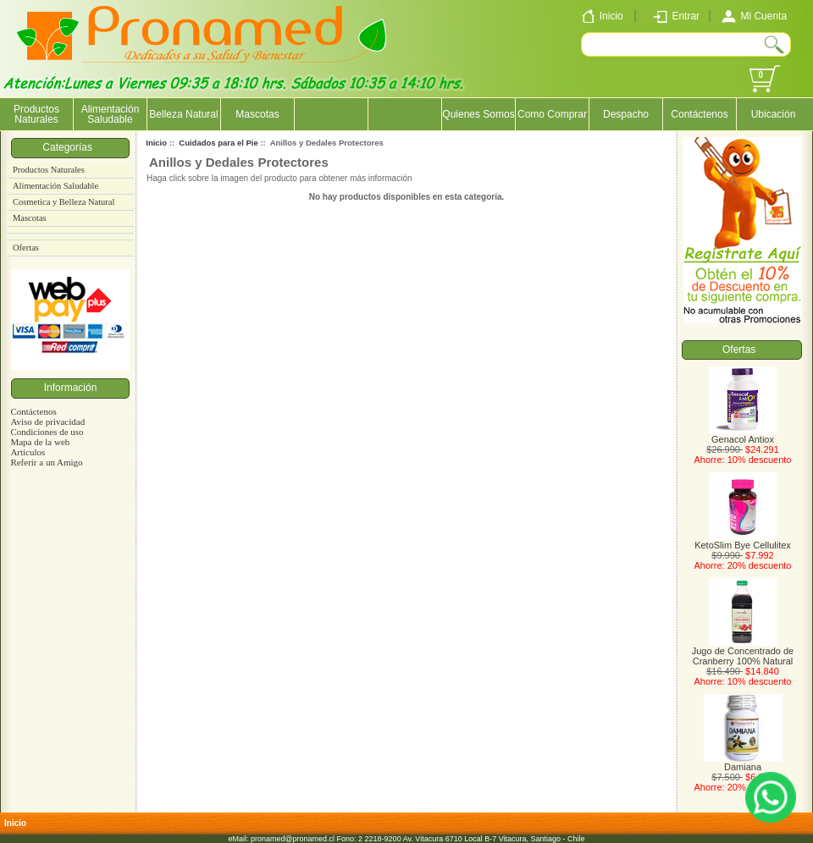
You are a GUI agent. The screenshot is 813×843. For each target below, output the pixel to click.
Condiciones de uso (46, 432)
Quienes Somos (478, 114)
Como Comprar (552, 114)
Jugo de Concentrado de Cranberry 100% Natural (743, 651)
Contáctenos (699, 114)
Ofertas (26, 247)
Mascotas (257, 114)
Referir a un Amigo (46, 462)
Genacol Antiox (743, 435)
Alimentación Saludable (110, 114)
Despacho (626, 114)
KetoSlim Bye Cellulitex (742, 541)
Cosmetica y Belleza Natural (63, 202)
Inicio (156, 142)
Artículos (27, 452)
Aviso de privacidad (47, 421)
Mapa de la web (39, 442)
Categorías (69, 147)
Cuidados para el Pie (218, 142)
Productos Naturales (36, 114)
